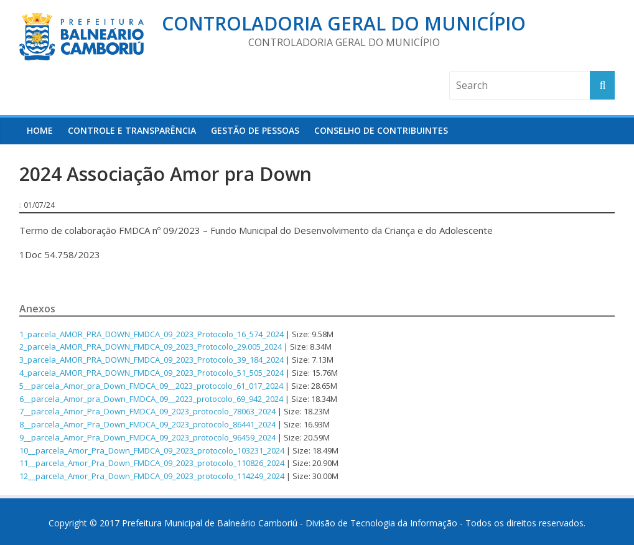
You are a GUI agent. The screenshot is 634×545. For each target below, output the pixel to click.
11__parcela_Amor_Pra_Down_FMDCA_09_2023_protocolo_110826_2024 (151, 462)
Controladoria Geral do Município (344, 23)
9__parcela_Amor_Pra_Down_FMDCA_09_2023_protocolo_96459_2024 (147, 437)
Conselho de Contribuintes (381, 130)
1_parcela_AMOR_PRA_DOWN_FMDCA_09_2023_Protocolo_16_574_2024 (151, 334)
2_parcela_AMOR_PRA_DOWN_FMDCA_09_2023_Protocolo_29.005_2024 (150, 346)
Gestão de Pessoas (255, 130)
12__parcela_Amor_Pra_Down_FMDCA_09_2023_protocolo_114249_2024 (151, 476)
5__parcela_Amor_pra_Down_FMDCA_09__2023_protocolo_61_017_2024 (151, 385)
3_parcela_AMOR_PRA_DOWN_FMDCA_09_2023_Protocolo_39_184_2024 (151, 359)
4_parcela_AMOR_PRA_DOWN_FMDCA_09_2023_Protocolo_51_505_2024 (151, 372)
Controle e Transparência (132, 130)
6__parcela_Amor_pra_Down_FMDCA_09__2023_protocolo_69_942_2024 (151, 398)
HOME (40, 130)
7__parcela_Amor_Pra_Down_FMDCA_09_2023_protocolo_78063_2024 (147, 411)
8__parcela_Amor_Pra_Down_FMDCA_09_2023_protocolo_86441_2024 (147, 424)
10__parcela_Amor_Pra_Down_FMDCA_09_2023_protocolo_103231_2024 (151, 450)
